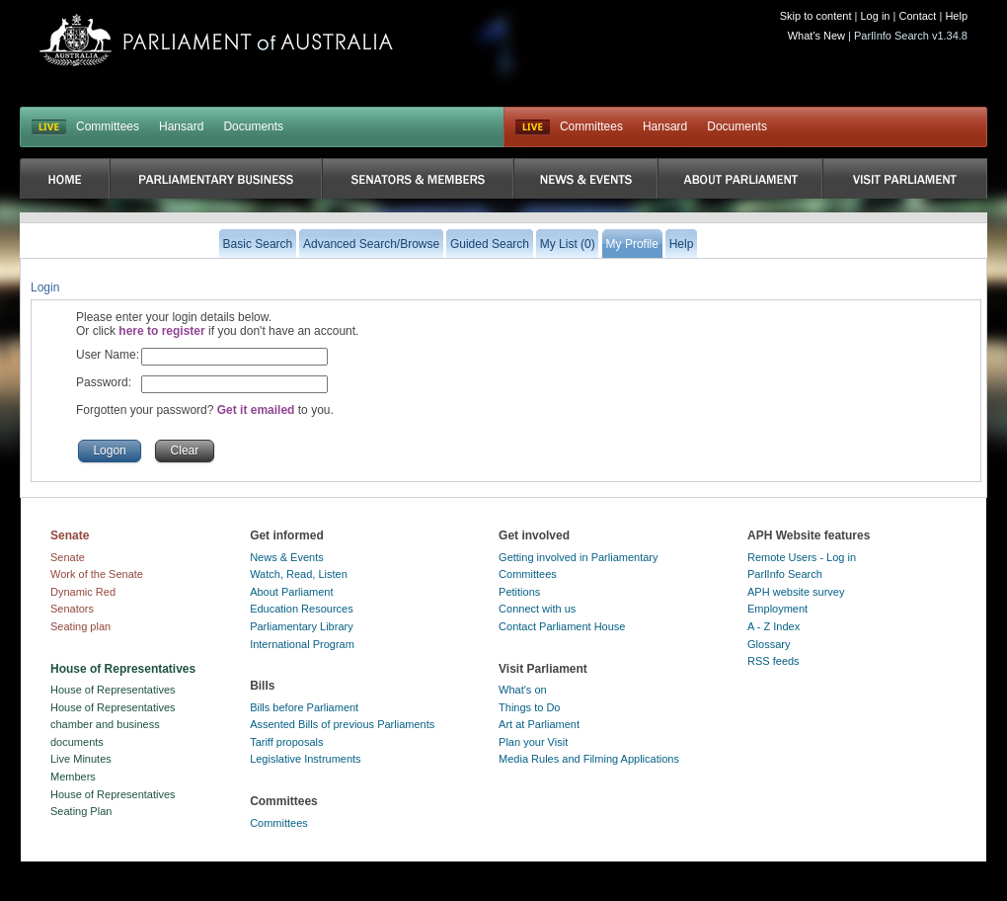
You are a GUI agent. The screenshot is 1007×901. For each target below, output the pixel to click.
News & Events (287, 557)
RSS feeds (773, 661)
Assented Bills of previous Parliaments (342, 724)
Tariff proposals (286, 742)
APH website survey (795, 592)
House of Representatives (113, 690)
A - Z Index (773, 626)
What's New (816, 35)
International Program (302, 644)
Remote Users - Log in (801, 557)
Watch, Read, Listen (299, 574)
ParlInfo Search (784, 574)
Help (956, 16)
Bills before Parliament (304, 707)
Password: (103, 382)
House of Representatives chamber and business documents (113, 724)
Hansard (181, 126)
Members (73, 776)
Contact (917, 16)
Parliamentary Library (301, 626)
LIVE (49, 127)
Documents (253, 126)
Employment (777, 608)
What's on (523, 690)
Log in (876, 16)
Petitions (519, 592)
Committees (107, 126)
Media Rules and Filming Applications (589, 759)
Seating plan (80, 626)
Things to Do (529, 707)
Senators (72, 608)
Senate (67, 557)
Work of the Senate (96, 574)
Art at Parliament (539, 724)
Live (532, 127)
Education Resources (301, 608)
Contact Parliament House (562, 626)
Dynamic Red (83, 592)
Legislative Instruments (305, 759)
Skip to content (816, 16)
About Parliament (291, 592)
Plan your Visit (533, 742)
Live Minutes (81, 759)
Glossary (768, 644)
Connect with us (537, 608)
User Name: (107, 355)
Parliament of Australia (216, 40)
